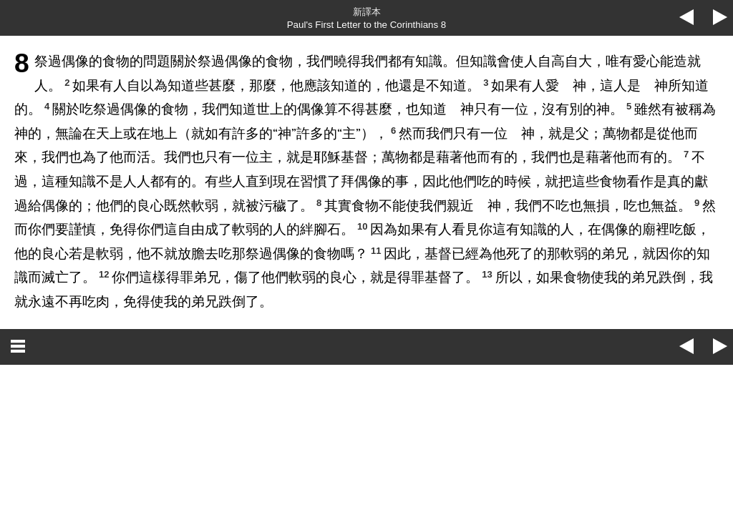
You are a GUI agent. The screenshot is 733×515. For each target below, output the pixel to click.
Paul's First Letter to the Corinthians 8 (367, 24)
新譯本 (367, 11)
